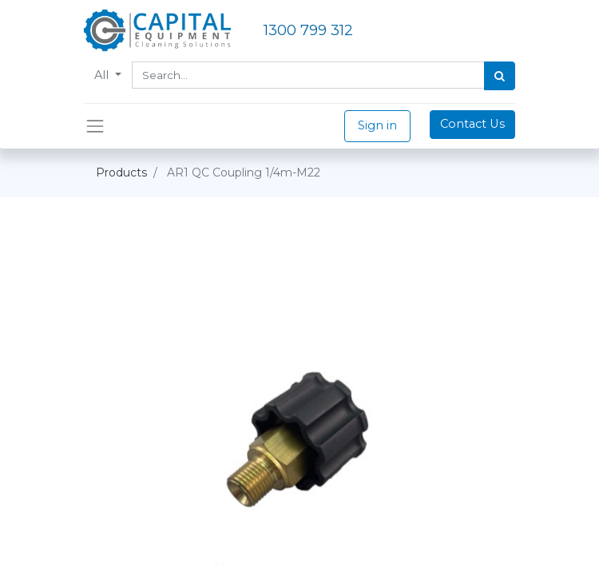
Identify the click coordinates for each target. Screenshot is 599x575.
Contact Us (472, 124)
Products (121, 172)
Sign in (377, 125)
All (103, 75)
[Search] (499, 75)
